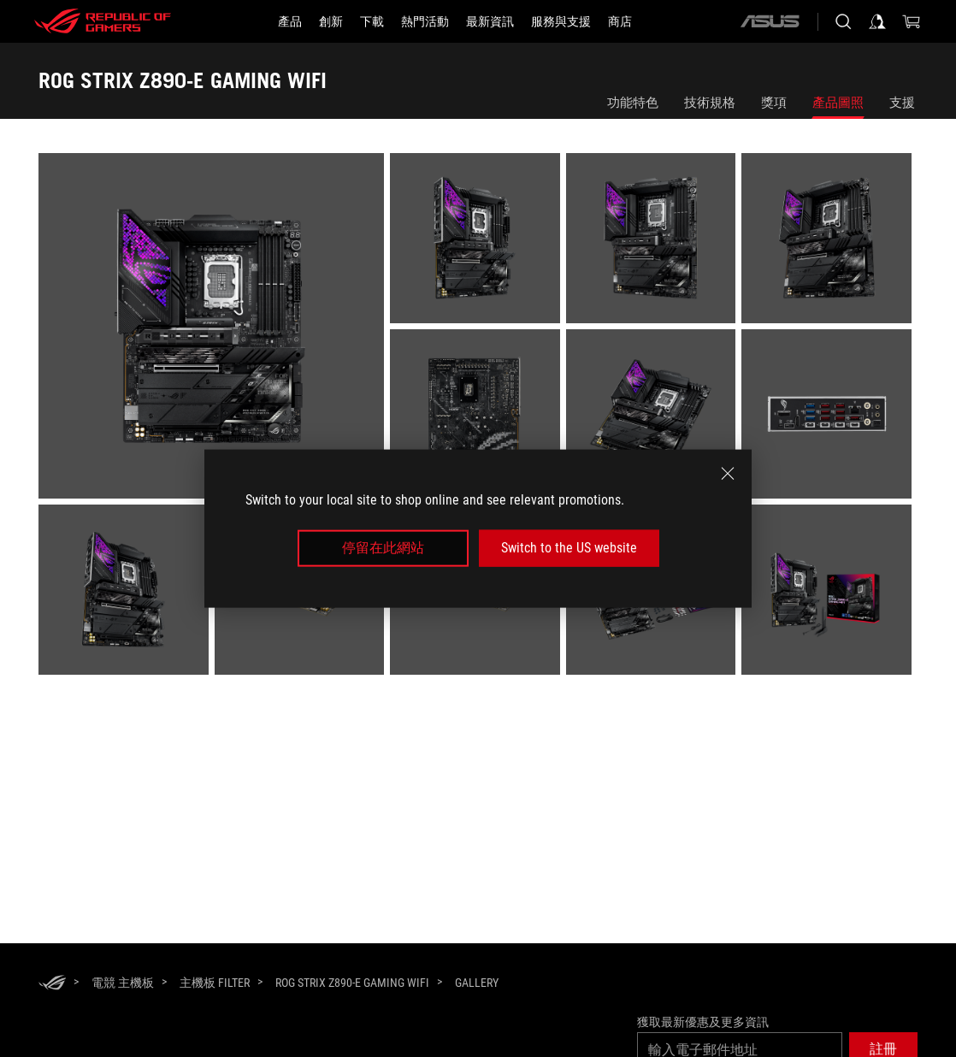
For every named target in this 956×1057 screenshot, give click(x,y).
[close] (727, 474)
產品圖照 (838, 102)
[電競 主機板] (122, 982)
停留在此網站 (383, 548)
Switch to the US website (569, 548)
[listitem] (214, 329)
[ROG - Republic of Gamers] (102, 21)
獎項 (774, 102)
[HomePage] (52, 984)
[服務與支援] (561, 21)
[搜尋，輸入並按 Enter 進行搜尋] (843, 21)
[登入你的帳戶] (877, 21)
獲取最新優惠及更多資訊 (703, 1022)
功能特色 (632, 102)
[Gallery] (477, 983)
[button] (290, 21)
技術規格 (709, 102)
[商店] (620, 21)
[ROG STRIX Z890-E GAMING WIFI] (352, 982)
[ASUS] (769, 21)
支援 (902, 102)
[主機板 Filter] (215, 982)
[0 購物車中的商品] (911, 21)
